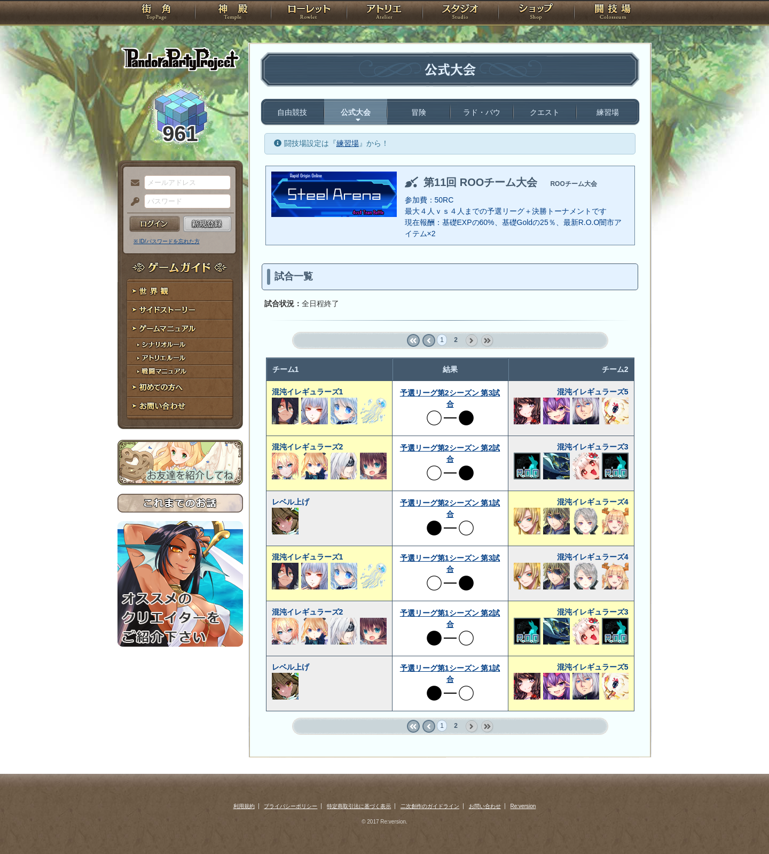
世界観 (180, 291)
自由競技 (292, 112)
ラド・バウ (481, 112)
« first (413, 340)
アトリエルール (180, 358)
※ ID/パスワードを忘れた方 (167, 241)
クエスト (545, 112)
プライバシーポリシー (290, 806)
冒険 (418, 112)
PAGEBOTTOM (742, 824)
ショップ (536, 13)
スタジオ (460, 13)
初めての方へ (180, 387)
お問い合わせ (180, 406)
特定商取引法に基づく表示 (359, 806)
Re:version (523, 806)
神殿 (233, 13)
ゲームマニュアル (180, 329)
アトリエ (384, 13)
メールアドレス (132, 183)
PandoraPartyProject (180, 59)
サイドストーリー (180, 310)
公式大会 (356, 112)
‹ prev (428, 340)
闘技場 (613, 13)
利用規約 (244, 806)
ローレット (309, 13)
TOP (156, 13)
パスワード (132, 202)
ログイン (154, 224)
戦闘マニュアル (180, 371)
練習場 (608, 112)
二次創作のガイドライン (430, 806)
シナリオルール (180, 345)
